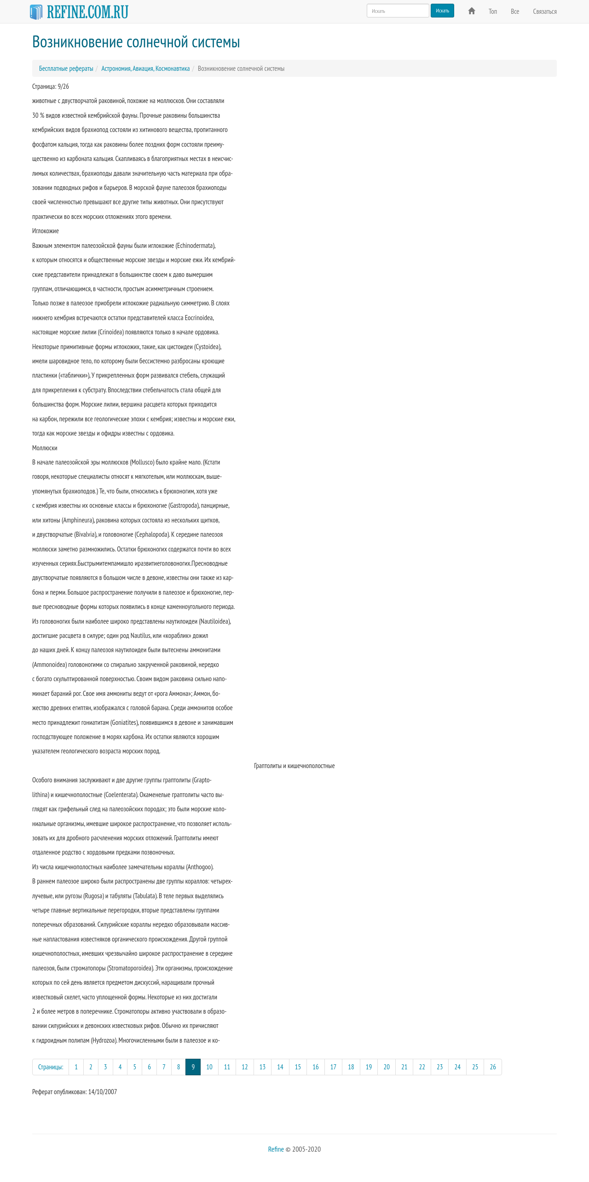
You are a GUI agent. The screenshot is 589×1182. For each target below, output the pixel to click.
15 (298, 1066)
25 (475, 1066)
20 (386, 1066)
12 (245, 1066)
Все (515, 11)
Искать (442, 10)
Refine (276, 1148)
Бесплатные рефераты (66, 68)
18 (351, 1066)
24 (457, 1066)
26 (493, 1066)
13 (263, 1066)
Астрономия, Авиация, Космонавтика (145, 68)
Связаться (545, 11)
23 (440, 1066)
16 (315, 1066)
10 (209, 1066)
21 (404, 1066)
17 (333, 1066)
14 (280, 1066)
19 (369, 1066)
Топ (493, 11)
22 (422, 1066)
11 (227, 1066)
